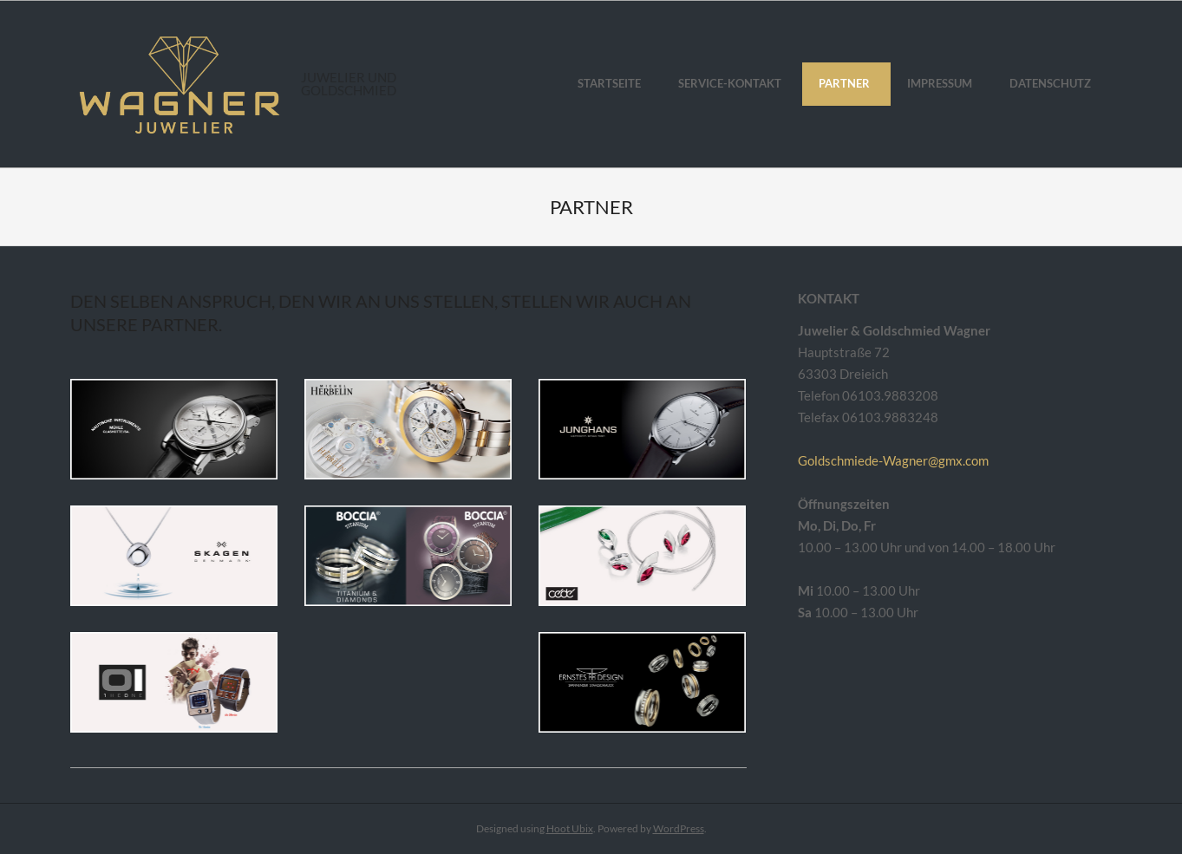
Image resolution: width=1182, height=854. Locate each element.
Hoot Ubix (569, 828)
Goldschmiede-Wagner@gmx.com (893, 460)
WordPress (678, 828)
